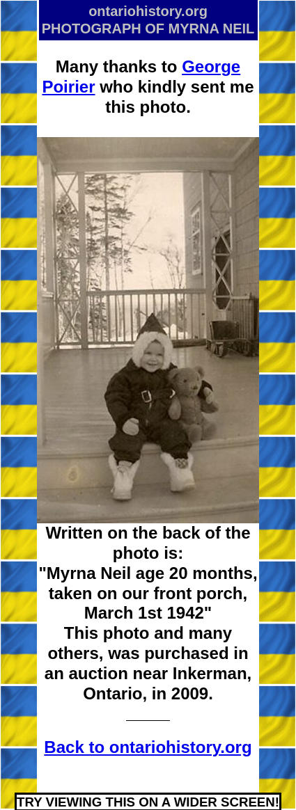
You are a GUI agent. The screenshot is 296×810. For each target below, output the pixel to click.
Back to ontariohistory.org (147, 747)
